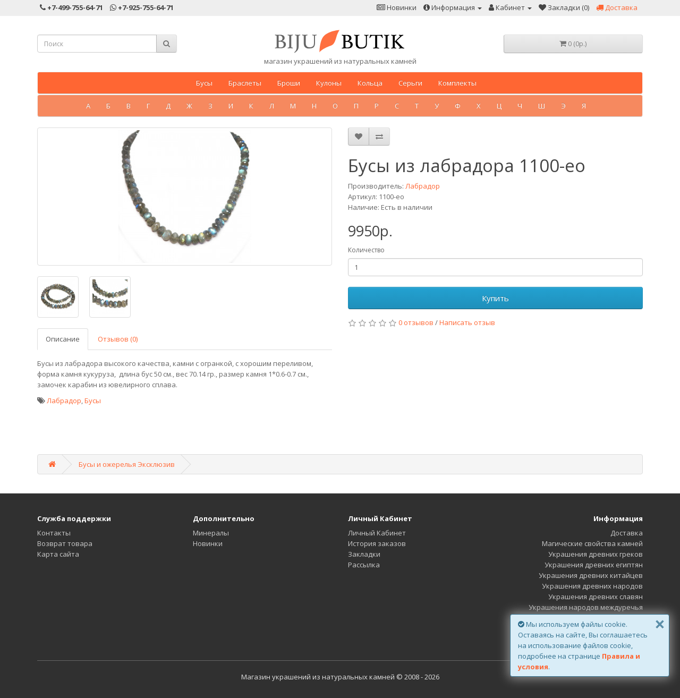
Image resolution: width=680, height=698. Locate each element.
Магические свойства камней (592, 543)
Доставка (626, 533)
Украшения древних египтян (594, 564)
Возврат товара (64, 543)
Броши (288, 83)
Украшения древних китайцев (591, 575)
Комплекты (457, 83)
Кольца (370, 83)
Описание (63, 339)
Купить (495, 298)
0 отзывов (416, 322)
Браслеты (244, 83)
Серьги (410, 83)
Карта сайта (58, 554)
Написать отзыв (467, 322)
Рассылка (364, 564)
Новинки (208, 543)
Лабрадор (422, 186)
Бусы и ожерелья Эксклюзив (127, 464)
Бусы (204, 83)
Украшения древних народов (592, 586)
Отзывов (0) (118, 339)
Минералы (211, 533)
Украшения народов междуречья (586, 607)
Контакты (54, 533)
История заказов (377, 543)
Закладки (364, 554)
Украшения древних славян (595, 596)
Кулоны (329, 83)
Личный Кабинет (377, 533)
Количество (366, 249)
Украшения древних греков (595, 554)
